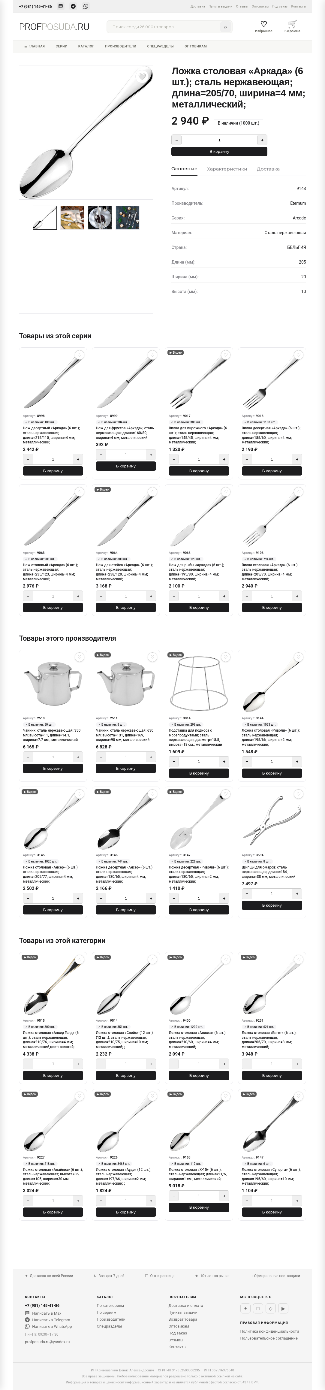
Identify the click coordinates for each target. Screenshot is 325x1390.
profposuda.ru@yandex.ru (47, 1342)
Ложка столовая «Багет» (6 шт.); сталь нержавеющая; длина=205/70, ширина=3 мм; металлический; (269, 1040)
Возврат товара (182, 1319)
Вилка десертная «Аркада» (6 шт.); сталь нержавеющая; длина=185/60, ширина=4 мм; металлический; (271, 435)
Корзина (292, 26)
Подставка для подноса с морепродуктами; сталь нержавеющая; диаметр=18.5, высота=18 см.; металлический (195, 737)
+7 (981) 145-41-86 (35, 6)
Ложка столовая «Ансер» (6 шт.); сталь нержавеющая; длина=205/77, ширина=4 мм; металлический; (50, 874)
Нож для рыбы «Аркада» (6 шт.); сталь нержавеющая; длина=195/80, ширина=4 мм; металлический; (196, 572)
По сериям (106, 1312)
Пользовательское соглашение (269, 1338)
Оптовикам (260, 6)
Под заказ (280, 6)
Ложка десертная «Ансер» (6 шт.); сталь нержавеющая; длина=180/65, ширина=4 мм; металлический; (124, 874)
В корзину (219, 151)
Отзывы (242, 6)
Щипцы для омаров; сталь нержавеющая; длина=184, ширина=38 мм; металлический (269, 872)
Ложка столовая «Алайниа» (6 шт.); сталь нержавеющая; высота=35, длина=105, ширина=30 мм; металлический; (53, 1177)
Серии (62, 46)
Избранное (263, 26)
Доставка (198, 6)
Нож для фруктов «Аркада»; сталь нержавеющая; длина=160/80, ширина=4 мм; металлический (125, 433)
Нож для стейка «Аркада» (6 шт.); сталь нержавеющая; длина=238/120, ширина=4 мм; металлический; (124, 572)
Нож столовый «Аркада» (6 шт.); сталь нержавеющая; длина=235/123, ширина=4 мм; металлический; (50, 572)
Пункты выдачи (220, 6)
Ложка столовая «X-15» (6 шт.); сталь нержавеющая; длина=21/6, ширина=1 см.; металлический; (198, 1174)
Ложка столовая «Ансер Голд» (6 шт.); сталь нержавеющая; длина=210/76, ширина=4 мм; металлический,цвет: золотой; (51, 1040)
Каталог (86, 46)
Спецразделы (160, 46)
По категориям (110, 1305)
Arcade (299, 218)
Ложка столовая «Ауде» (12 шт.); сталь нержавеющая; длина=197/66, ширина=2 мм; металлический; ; (123, 1177)
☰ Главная (34, 46)
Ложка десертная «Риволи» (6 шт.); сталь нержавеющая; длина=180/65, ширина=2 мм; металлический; (198, 874)
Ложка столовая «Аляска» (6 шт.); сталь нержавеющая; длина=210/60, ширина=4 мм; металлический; (197, 1040)
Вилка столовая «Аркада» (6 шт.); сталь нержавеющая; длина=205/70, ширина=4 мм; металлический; (270, 572)
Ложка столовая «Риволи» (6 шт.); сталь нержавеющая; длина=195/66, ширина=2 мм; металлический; (271, 737)
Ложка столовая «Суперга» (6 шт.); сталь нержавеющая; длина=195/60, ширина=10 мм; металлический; (271, 1177)
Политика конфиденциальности (269, 1331)
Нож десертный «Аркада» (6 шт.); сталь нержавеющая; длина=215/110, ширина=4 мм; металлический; (51, 435)
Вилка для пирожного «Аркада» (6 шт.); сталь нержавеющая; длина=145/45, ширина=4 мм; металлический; (198, 435)
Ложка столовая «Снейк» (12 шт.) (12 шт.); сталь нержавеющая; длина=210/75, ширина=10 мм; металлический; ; (124, 1040)
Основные (184, 168)
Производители (120, 46)
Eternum (298, 203)
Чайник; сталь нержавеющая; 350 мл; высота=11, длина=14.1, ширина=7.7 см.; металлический (51, 735)
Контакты (298, 6)
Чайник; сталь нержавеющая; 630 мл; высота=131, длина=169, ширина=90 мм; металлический (124, 735)
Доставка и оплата (185, 1305)
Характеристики (227, 169)
